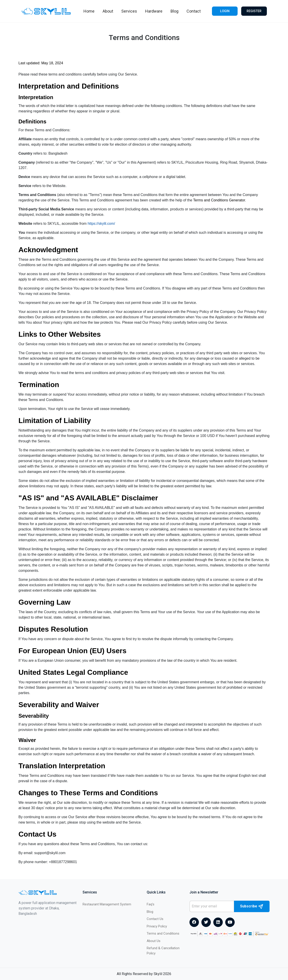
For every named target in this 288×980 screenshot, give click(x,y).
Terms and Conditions (163, 933)
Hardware (153, 11)
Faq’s (150, 904)
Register (254, 11)
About (107, 11)
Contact (193, 11)
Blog (174, 11)
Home (88, 11)
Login (224, 11)
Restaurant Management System (107, 904)
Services (128, 11)
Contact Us (155, 919)
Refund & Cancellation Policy (163, 950)
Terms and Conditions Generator (219, 200)
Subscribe (251, 906)
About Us (153, 941)
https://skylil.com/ (101, 223)
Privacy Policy (157, 926)
